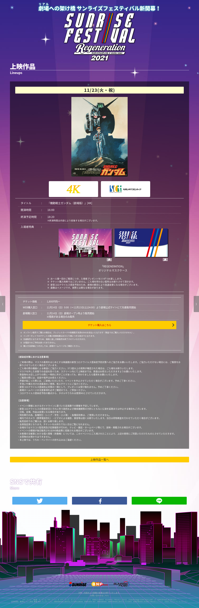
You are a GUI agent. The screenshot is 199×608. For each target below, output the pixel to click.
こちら (106, 595)
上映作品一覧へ (99, 460)
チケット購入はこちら (99, 325)
